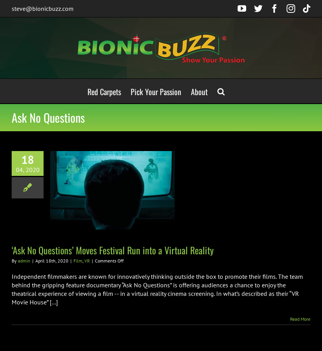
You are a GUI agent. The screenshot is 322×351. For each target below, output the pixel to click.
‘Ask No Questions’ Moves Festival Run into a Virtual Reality (113, 250)
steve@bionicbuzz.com (43, 8)
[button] (221, 91)
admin (24, 261)
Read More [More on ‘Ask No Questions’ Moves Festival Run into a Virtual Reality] (300, 319)
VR (87, 261)
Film (78, 261)
